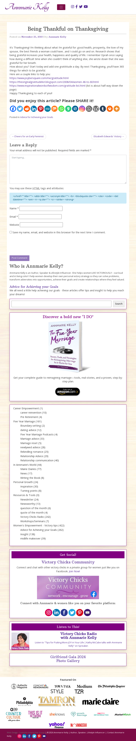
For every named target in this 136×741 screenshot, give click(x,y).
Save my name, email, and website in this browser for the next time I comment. (59, 232)
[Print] (110, 109)
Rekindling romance (31, 451)
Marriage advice (29, 438)
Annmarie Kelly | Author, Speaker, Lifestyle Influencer (79, 732)
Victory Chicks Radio (32, 516)
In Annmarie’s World (24, 464)
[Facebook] (13, 109)
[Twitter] (20, 109)
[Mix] (54, 109)
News (23, 473)
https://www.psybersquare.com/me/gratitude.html (39, 78)
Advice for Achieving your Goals (36, 117)
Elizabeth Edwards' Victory (107, 136)
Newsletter (26, 499)
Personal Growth (23, 482)
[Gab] (68, 109)
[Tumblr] (103, 109)
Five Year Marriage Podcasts (37, 434)
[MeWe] (47, 109)
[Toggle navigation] (61, 7)
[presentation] (36, 245)
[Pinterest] (41, 109)
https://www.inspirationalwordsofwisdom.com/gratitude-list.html (47, 85)
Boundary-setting (30, 425)
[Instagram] (82, 109)
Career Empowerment (26, 408)
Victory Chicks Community (68, 562)
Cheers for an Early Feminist (29, 136)
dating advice (28, 430)
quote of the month (32, 512)
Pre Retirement (29, 417)
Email (14, 216)
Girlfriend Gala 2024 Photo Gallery (68, 659)
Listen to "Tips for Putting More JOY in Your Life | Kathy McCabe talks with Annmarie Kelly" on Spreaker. (78, 644)
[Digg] (75, 109)
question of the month (33, 508)
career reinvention (30, 412)
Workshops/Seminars (32, 521)
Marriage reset (29, 443)
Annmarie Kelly (57, 36)
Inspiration (26, 486)
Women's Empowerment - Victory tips (35, 525)
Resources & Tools (24, 495)
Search (119, 303)
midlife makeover (30, 538)
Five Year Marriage (24, 421)
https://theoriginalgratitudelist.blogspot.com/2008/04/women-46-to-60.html (54, 82)
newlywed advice (30, 447)
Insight (24, 534)
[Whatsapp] (61, 109)
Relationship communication (36, 460)
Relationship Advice (31, 456)
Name (14, 208)
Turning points (29, 490)
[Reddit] (27, 109)
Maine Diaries (28, 469)
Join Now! (74, 571)
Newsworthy (27, 503)
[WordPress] (96, 109)
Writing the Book (30, 477)
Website (14, 224)
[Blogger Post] (89, 109)
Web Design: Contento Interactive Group (26, 732)
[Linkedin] (34, 109)
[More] (117, 109)
